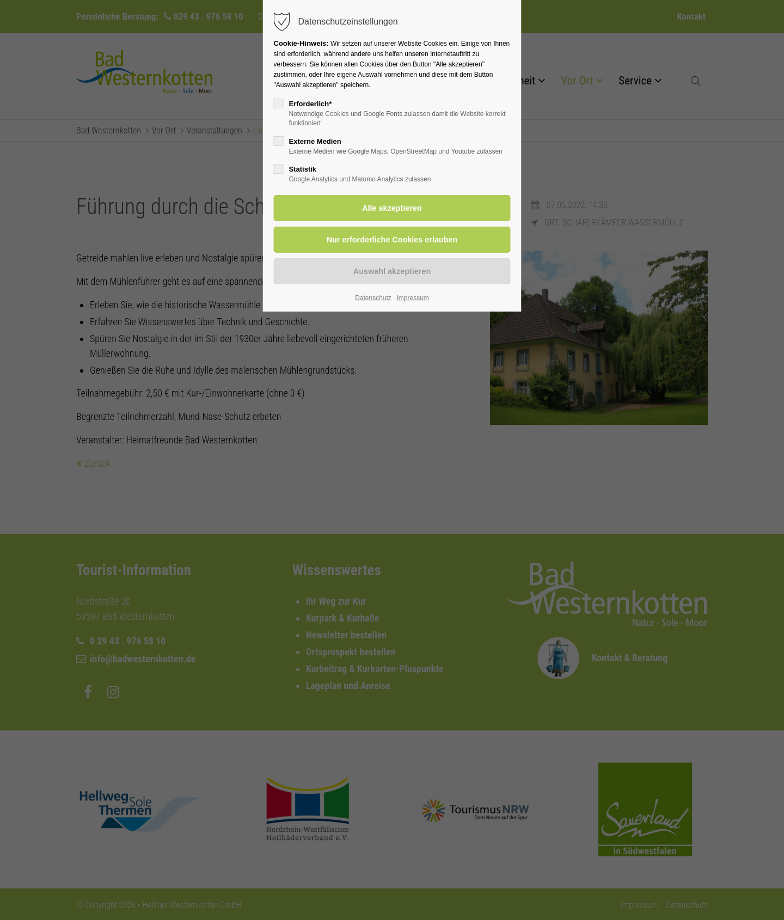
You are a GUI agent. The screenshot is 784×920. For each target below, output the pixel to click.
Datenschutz (373, 298)
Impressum (412, 298)
